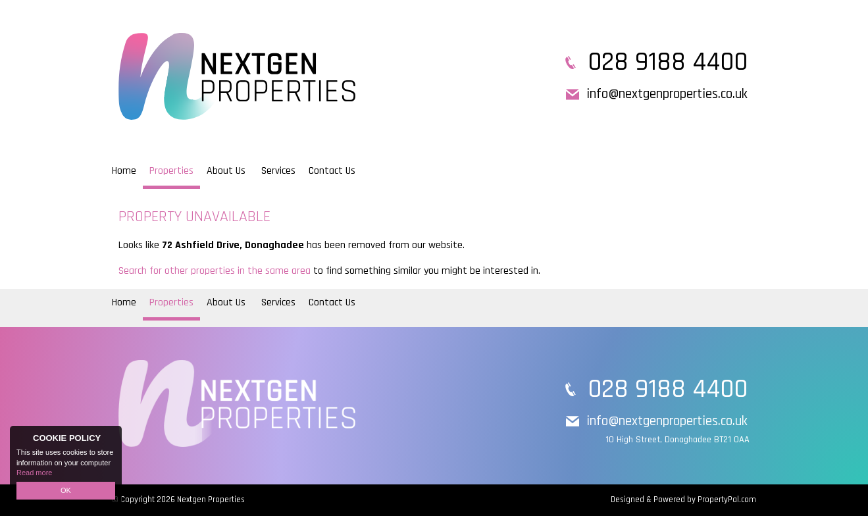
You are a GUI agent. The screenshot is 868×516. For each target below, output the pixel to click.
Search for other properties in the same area (214, 271)
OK (66, 490)
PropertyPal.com (727, 499)
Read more (34, 473)
